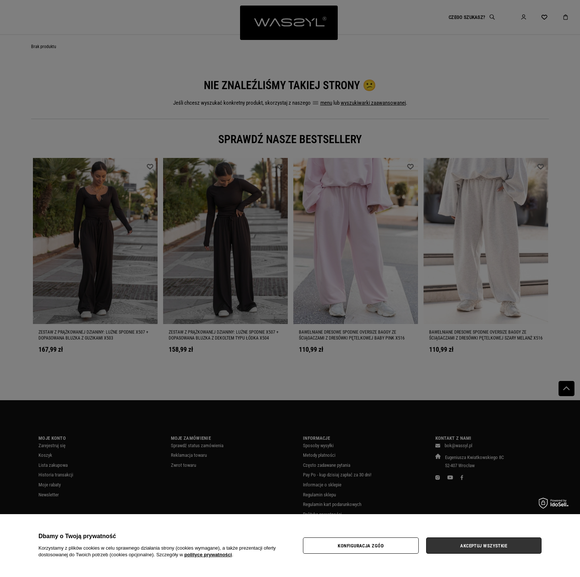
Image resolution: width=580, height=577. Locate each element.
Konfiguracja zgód (361, 546)
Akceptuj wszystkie (483, 546)
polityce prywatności (208, 554)
